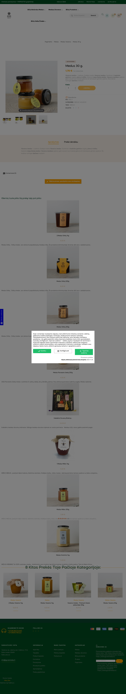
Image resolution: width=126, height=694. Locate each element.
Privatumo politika (87, 357)
